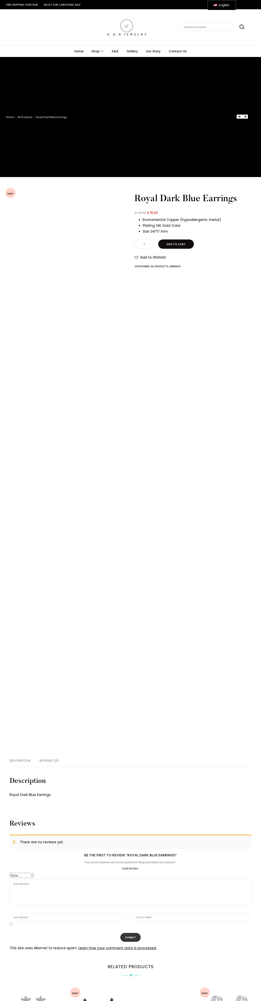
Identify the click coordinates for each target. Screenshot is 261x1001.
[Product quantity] (144, 243)
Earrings (175, 266)
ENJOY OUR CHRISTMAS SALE (62, 4)
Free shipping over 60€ (22, 4)
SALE (115, 51)
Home (78, 51)
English (221, 5)
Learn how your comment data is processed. (117, 948)
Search (239, 27)
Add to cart (176, 244)
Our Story (153, 51)
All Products (25, 117)
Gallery (132, 51)
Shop (98, 51)
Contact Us (178, 51)
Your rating (130, 868)
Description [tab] (20, 761)
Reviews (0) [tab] (49, 761)
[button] (150, 257)
